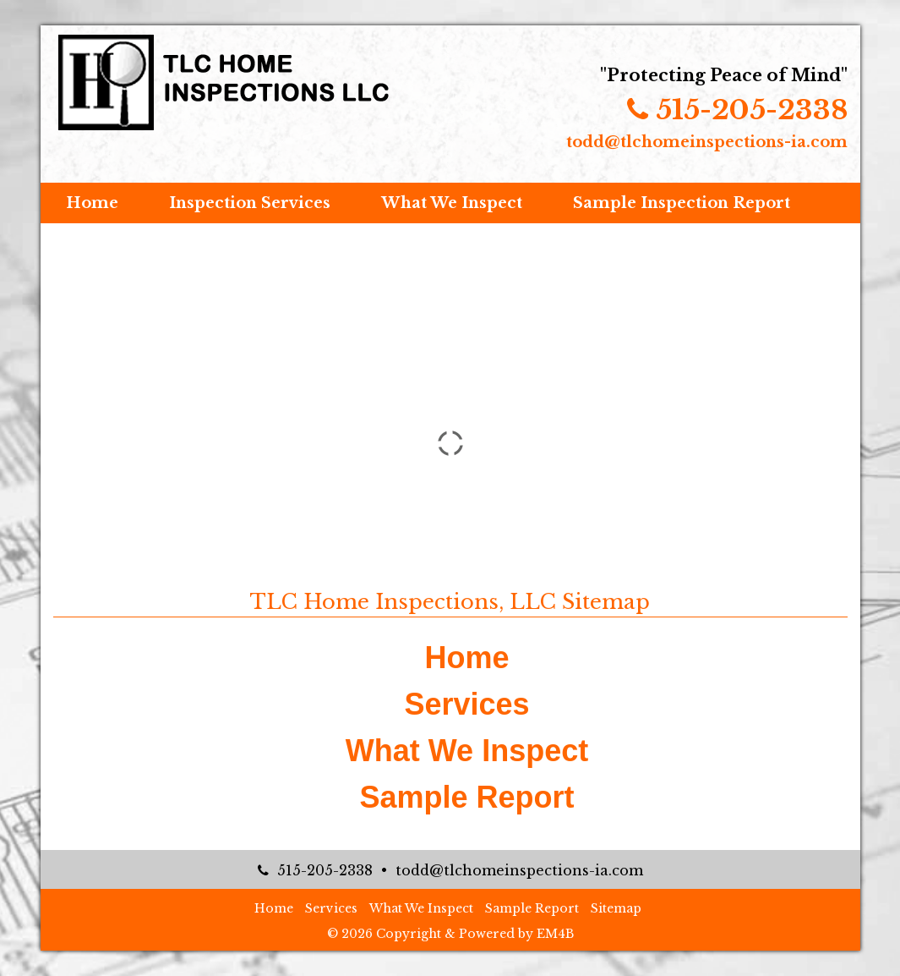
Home (92, 203)
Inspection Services (249, 203)
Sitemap (616, 908)
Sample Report (466, 797)
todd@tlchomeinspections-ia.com (707, 142)
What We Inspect (451, 203)
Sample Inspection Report (681, 203)
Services (466, 704)
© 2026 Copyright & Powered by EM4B (450, 933)
